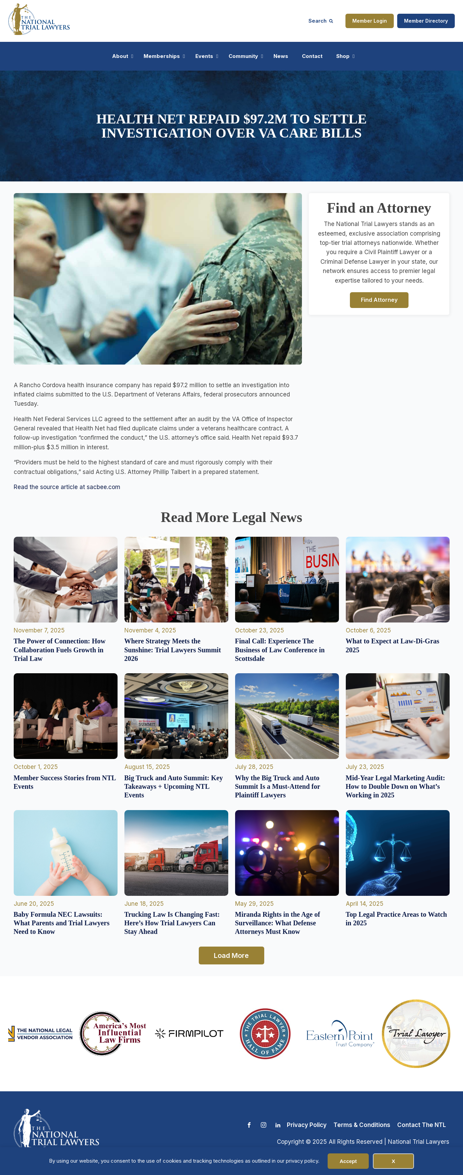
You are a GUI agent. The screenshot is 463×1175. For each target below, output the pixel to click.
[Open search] (320, 20)
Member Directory (426, 21)
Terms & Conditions (361, 1124)
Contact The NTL (421, 1124)
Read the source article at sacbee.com (67, 487)
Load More (231, 955)
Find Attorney (379, 299)
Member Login (369, 21)
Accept (348, 1161)
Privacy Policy (307, 1124)
